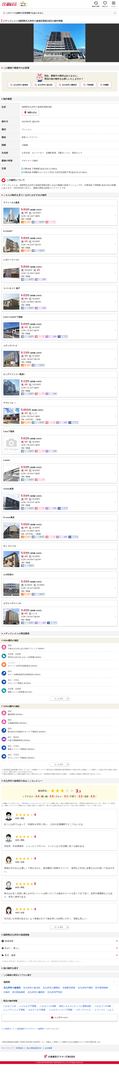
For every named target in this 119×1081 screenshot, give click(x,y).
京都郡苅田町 (68, 988)
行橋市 (6, 992)
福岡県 (6, 982)
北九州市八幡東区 (69, 85)
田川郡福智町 (18, 992)
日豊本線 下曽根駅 (31, 169)
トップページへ (61, 1017)
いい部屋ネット (8, 1029)
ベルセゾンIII (9, 1006)
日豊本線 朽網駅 (30, 172)
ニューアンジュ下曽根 (14, 1010)
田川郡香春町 (101, 988)
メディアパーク (83, 1010)
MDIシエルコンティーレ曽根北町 (75, 1006)
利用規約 (19, 1048)
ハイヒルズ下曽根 (27, 1006)
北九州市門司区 (54, 992)
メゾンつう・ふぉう (104, 1010)
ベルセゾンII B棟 (48, 1006)
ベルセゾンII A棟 (103, 1006)
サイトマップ (7, 1048)
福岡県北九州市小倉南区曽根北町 (37, 107)
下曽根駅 (90, 85)
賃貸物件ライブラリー (26, 1029)
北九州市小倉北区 (45, 85)
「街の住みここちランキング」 (31, 803)
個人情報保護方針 (34, 1048)
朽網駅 (106, 85)
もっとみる (59, 698)
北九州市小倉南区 (20, 85)
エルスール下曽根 (36, 1010)
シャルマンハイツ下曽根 (61, 1010)
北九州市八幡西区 (36, 992)
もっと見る (59, 927)
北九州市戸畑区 (85, 988)
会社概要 (48, 1048)
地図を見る (30, 112)
